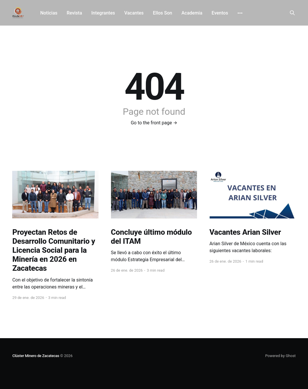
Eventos (220, 13)
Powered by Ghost (280, 356)
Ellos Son (162, 13)
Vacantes (134, 13)
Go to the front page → (154, 123)
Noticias (48, 13)
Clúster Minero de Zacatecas (35, 356)
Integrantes (103, 13)
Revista (74, 13)
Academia (191, 13)
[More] (240, 13)
